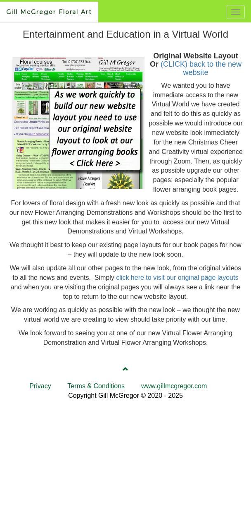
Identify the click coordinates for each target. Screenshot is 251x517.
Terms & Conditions (96, 386)
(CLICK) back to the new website (201, 68)
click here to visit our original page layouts (177, 277)
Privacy (40, 386)
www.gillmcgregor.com (174, 386)
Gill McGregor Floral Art (49, 12)
